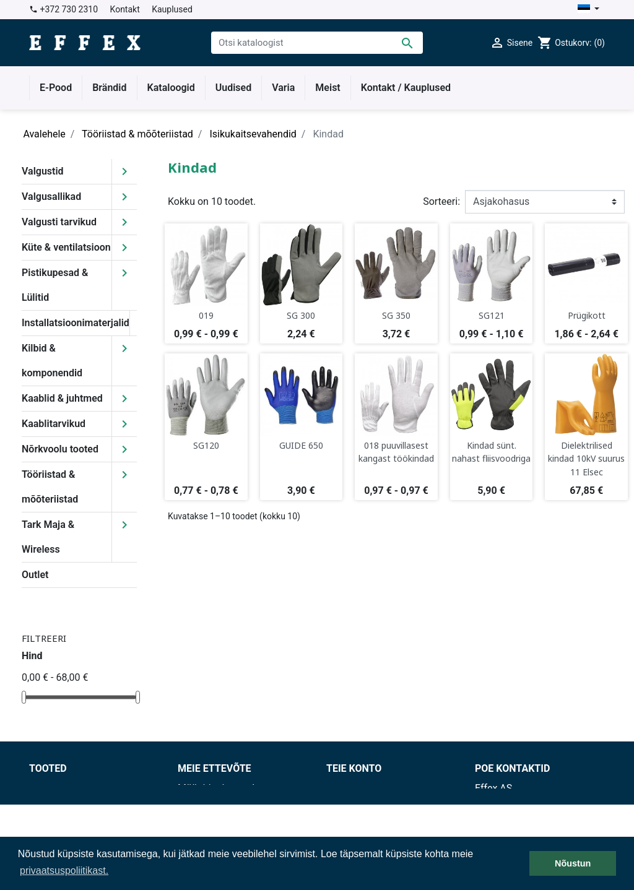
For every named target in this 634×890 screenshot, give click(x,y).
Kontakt (125, 9)
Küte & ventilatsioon (66, 247)
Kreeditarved (354, 818)
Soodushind (55, 788)
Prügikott (587, 315)
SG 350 (396, 315)
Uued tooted (56, 803)
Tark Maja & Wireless (48, 537)
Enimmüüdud (58, 818)
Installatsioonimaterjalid (75, 323)
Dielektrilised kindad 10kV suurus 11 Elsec (586, 458)
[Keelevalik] (588, 9)
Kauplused (172, 9)
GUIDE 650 (301, 445)
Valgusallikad (51, 196)
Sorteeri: (441, 201)
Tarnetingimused (215, 803)
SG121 (492, 315)
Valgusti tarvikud (59, 222)
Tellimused (350, 803)
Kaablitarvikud (53, 424)
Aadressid (348, 833)
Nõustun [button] (573, 863)
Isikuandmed (354, 788)
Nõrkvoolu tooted (60, 449)
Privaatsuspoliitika (218, 818)
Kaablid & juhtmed (62, 398)
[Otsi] (317, 43)
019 (206, 315)
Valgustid (43, 171)
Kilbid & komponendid (52, 360)
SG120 (206, 445)
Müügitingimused (216, 788)
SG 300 (301, 315)
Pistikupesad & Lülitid (55, 285)
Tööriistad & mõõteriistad (50, 487)
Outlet (35, 575)
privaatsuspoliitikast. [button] (64, 870)
